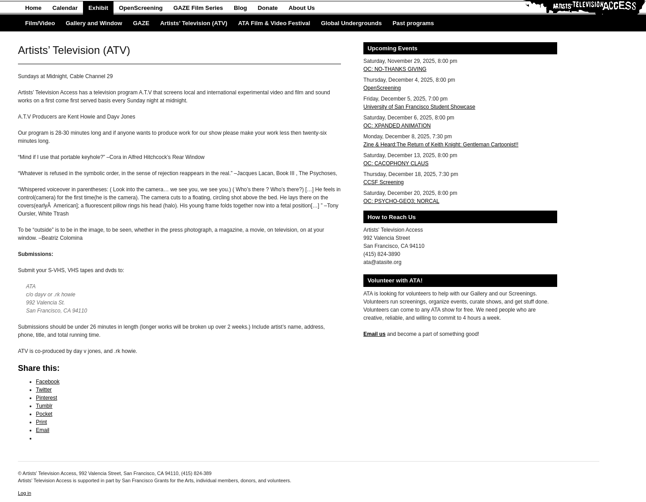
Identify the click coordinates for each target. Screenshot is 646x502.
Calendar (65, 7)
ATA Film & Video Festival (274, 23)
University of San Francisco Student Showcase (419, 107)
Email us (374, 334)
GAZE (141, 23)
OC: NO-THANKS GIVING (395, 69)
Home (33, 7)
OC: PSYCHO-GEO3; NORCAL (401, 201)
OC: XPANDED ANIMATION (397, 126)
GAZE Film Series (198, 7)
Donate (268, 7)
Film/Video (40, 23)
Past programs (413, 23)
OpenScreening (140, 7)
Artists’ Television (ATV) (193, 23)
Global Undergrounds (351, 23)
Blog (240, 7)
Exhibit (98, 7)
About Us (301, 7)
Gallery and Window (93, 23)
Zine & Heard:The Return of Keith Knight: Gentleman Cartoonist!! (441, 144)
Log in (24, 493)
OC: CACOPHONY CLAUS (395, 163)
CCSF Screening (383, 182)
